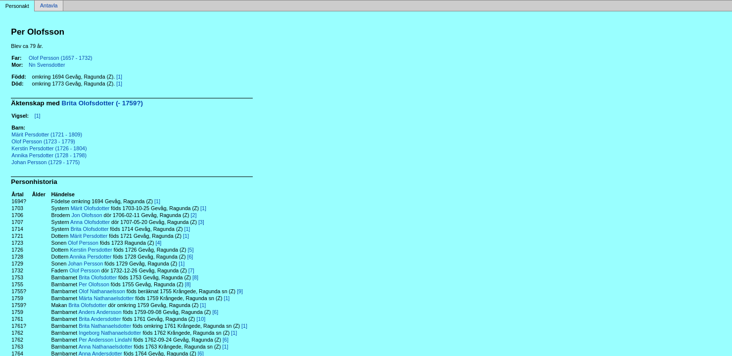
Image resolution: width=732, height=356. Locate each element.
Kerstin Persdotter (91, 250)
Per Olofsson (94, 284)
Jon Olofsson (86, 215)
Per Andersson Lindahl (105, 340)
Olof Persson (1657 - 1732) (60, 58)
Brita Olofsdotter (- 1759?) (102, 103)
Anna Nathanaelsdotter (106, 347)
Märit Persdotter (88, 236)
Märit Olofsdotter (90, 208)
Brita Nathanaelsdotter (105, 326)
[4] (158, 243)
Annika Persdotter (91, 257)
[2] (194, 215)
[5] (191, 250)
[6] (190, 257)
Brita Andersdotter (100, 319)
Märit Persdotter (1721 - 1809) (46, 134)
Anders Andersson (100, 312)
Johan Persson (85, 264)
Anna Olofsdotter (90, 222)
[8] (195, 277)
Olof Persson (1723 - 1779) (43, 141)
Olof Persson (83, 243)
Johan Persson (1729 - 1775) (45, 162)
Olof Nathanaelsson (102, 291)
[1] (119, 77)
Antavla (49, 6)
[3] (201, 222)
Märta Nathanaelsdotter (106, 298)
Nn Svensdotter (47, 65)
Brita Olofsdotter (90, 229)
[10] (200, 319)
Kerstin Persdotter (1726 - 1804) (49, 148)
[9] (240, 291)
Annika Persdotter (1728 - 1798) (49, 155)
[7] (191, 270)
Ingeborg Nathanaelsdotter (110, 333)
